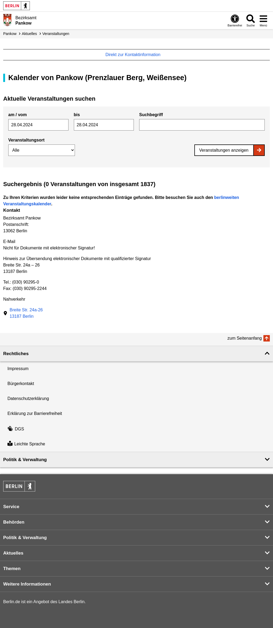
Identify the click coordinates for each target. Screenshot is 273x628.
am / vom (17, 114)
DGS (15, 429)
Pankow (10, 34)
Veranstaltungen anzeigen (223, 150)
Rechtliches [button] (16, 353)
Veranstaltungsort (26, 140)
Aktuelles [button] (13, 553)
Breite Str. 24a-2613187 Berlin (26, 313)
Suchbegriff (151, 114)
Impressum (18, 368)
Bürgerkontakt (20, 383)
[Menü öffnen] (263, 20)
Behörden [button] (13, 522)
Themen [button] (12, 568)
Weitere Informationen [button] (27, 584)
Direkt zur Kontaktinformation (135, 54)
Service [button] (11, 506)
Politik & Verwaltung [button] (25, 459)
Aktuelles (29, 34)
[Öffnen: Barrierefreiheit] (235, 20)
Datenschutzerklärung (28, 398)
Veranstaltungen (55, 34)
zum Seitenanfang (244, 338)
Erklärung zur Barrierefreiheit (34, 413)
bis (77, 114)
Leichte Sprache (26, 444)
